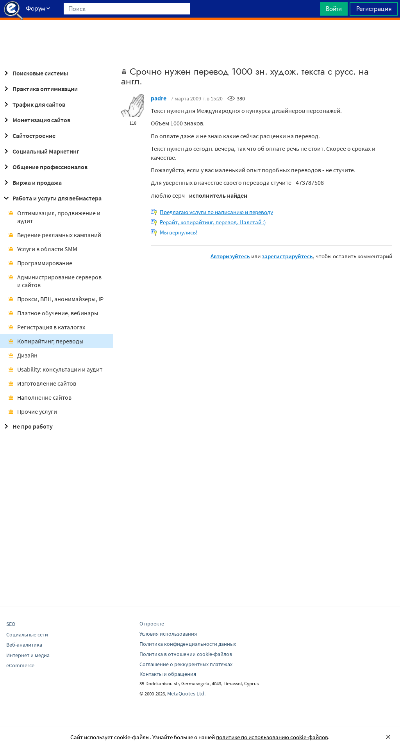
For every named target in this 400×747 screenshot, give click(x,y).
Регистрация (373, 8)
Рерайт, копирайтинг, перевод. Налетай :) (213, 222)
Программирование (40, 263)
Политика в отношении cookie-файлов (185, 654)
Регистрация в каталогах (46, 327)
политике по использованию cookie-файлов (272, 737)
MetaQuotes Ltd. (186, 693)
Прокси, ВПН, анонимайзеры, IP (56, 299)
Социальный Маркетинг (40, 151)
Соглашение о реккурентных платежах (185, 664)
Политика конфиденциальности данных (187, 643)
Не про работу (27, 426)
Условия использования (168, 633)
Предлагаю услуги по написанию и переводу (216, 212)
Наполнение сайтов (39, 397)
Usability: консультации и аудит (55, 369)
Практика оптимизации (40, 88)
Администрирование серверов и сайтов (55, 281)
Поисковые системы (35, 73)
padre (158, 98)
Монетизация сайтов (36, 120)
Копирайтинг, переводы (46, 341)
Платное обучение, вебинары (53, 313)
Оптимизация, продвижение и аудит (54, 217)
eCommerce (20, 665)
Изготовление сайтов (42, 383)
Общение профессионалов (45, 167)
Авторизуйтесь (230, 256)
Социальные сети (27, 634)
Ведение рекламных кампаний (54, 235)
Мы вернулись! (178, 232)
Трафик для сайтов (33, 104)
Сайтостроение (28, 135)
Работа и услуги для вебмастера (52, 198)
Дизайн (23, 355)
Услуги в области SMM (42, 249)
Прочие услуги (32, 411)
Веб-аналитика (24, 644)
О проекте (151, 623)
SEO (10, 623)
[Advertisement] (200, 39)
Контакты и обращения (167, 673)
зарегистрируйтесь (287, 256)
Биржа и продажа (32, 182)
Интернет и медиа (28, 655)
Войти (334, 8)
